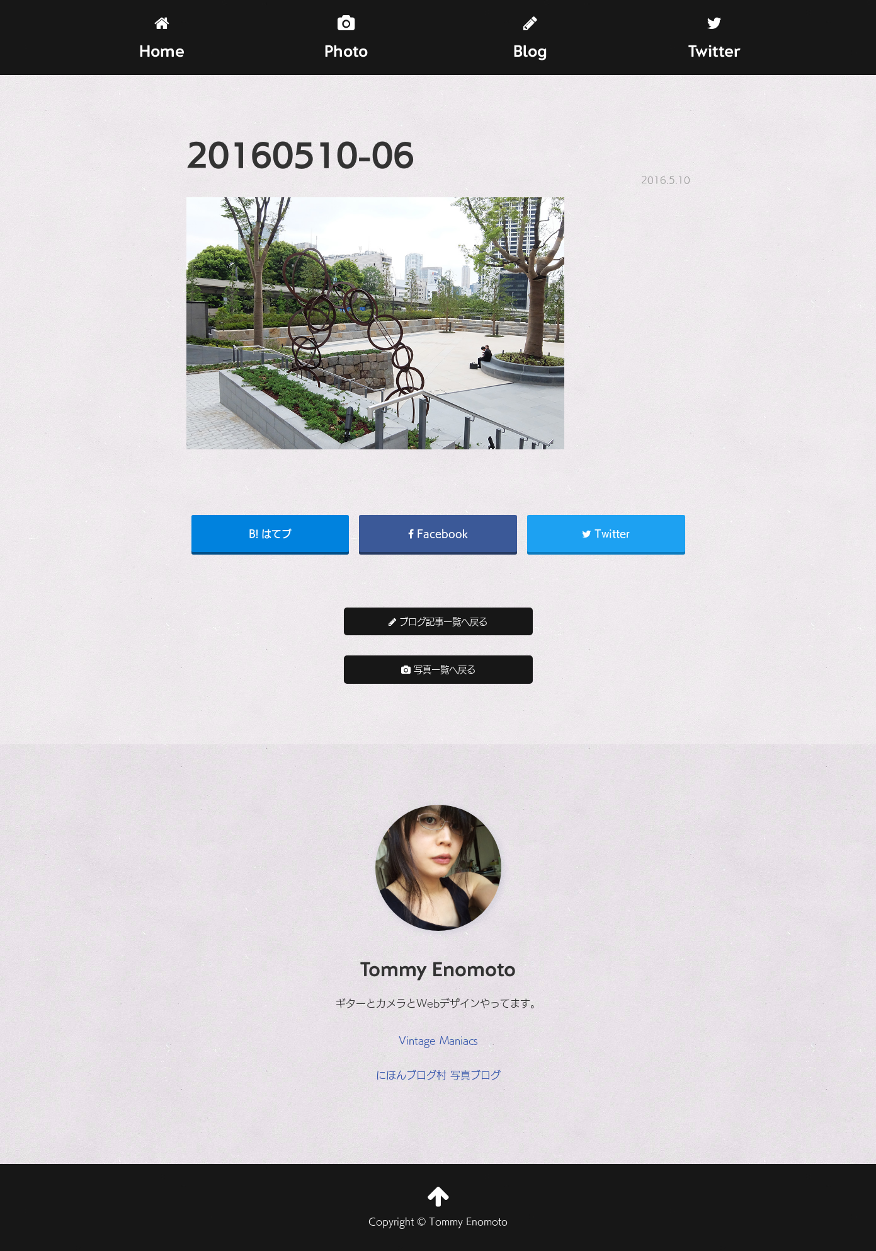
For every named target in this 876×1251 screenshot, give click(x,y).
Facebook (438, 533)
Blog (530, 38)
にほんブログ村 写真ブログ (438, 1074)
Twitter (714, 38)
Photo (346, 38)
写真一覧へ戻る (438, 669)
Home (162, 38)
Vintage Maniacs (438, 1040)
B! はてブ (270, 533)
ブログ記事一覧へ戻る (438, 621)
